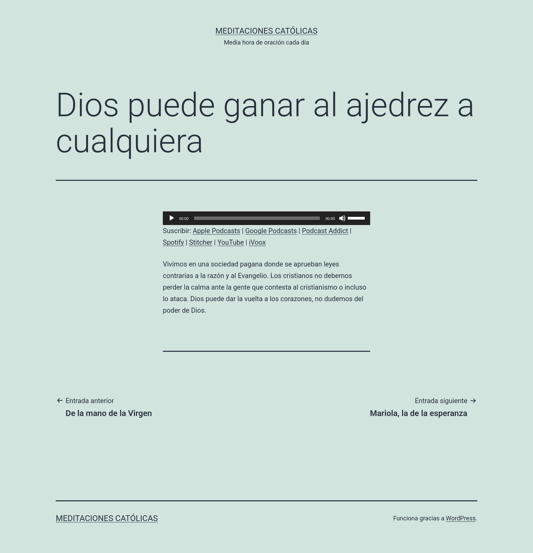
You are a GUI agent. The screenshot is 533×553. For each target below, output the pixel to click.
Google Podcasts (271, 231)
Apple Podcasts (216, 231)
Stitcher (200, 242)
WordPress (461, 518)
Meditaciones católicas (266, 31)
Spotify (173, 242)
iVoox (257, 242)
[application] (266, 218)
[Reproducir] (171, 218)
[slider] (257, 218)
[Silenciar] (342, 218)
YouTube (231, 242)
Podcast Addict (325, 231)
